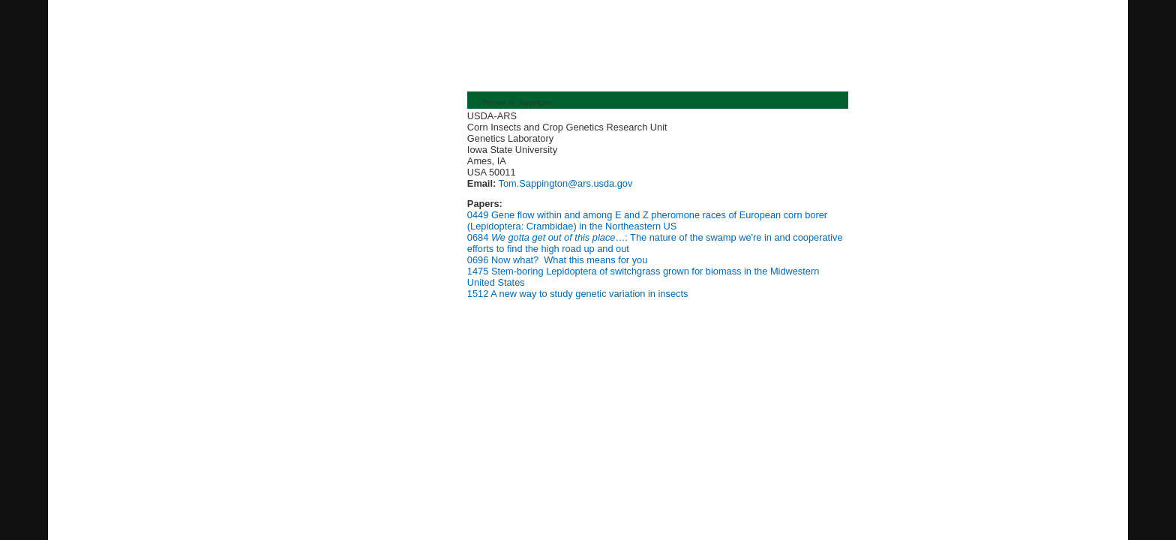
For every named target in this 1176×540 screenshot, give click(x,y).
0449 (477, 214)
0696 (477, 260)
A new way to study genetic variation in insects (589, 293)
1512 (477, 293)
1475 (477, 271)
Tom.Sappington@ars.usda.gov (564, 183)
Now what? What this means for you (569, 260)
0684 (477, 237)
